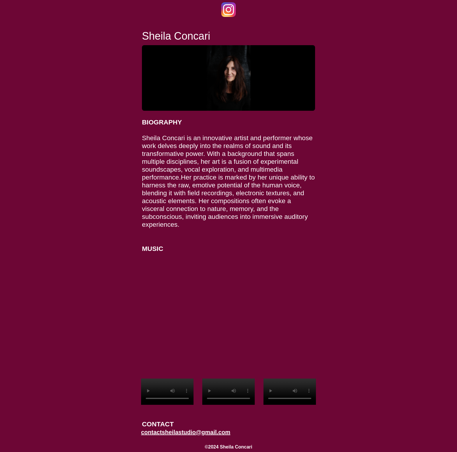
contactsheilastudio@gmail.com (185, 432)
